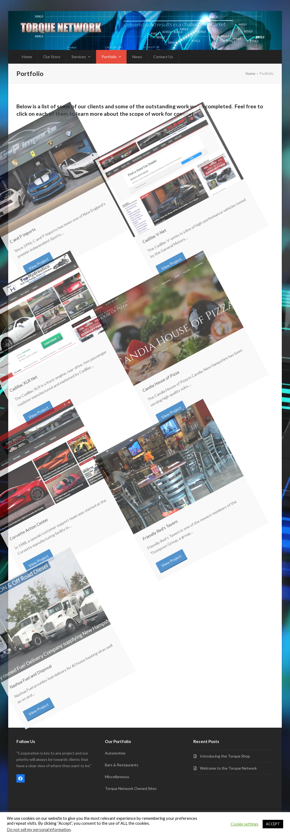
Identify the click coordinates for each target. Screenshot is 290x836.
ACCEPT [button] (273, 824)
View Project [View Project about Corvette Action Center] (31, 518)
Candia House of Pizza (131, 371)
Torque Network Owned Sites (131, 788)
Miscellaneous (117, 776)
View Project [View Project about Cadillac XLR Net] (31, 370)
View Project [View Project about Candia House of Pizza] (163, 370)
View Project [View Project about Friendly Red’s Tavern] (163, 518)
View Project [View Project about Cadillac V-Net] (163, 221)
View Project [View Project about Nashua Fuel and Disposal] (31, 667)
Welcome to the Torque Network (228, 768)
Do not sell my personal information (39, 829)
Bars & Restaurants (121, 764)
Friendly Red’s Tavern (131, 521)
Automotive (115, 753)
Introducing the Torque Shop (225, 756)
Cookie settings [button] (245, 824)
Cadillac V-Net (133, 230)
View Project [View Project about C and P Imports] (31, 221)
